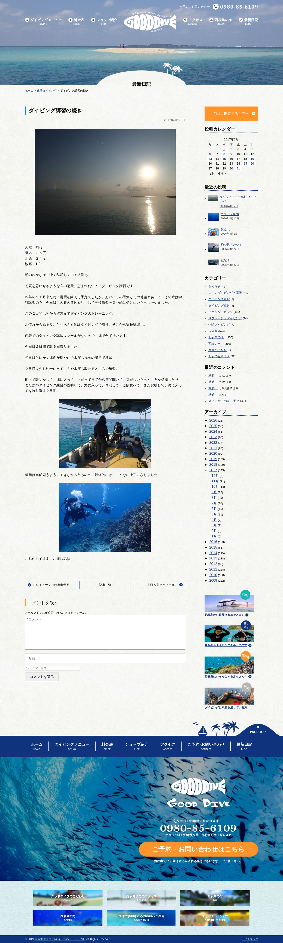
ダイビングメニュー (43, 22)
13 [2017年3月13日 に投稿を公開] (210, 159)
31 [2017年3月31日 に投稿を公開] (238, 168)
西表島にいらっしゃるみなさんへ (229, 664)
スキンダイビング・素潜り (226, 292)
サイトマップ (250, 939)
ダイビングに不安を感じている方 (229, 695)
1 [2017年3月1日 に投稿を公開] (224, 149)
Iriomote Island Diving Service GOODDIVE (59, 939)
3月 (214, 525)
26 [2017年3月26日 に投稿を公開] (252, 163)
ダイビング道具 (219, 305)
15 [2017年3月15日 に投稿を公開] (224, 159)
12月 (215, 475)
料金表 (76, 22)
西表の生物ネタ (219, 356)
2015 (213, 547)
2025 (213, 426)
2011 (213, 569)
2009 (213, 580)
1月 (214, 536)
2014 (213, 553)
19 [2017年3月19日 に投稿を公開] (252, 159)
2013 (213, 558)
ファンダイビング (220, 312)
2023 (213, 437)
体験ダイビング (219, 324)
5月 (214, 514)
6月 (214, 509)
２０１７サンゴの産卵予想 (51, 585)
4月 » (222, 173)
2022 (213, 442)
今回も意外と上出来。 (162, 585)
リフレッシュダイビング (225, 318)
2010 (213, 575)
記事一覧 (105, 585)
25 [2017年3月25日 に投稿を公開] (245, 163)
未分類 (213, 331)
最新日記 (248, 22)
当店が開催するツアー (231, 113)
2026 (213, 420)
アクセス (192, 22)
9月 (214, 492)
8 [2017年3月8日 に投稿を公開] (224, 154)
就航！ (213, 375)
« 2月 (211, 173)
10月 (215, 486)
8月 (214, 497)
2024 (213, 431)
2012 (213, 564)
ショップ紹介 (104, 22)
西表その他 (216, 337)
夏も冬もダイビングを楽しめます (229, 633)
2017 (213, 470)
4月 (214, 520)
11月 (215, 481)
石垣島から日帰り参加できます (229, 602)
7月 (214, 503)
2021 (213, 448)
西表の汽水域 (217, 350)
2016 (213, 542)
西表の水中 (216, 343)
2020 (213, 453)
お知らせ (214, 286)
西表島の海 (220, 22)
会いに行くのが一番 (222, 401)
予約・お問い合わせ (195, 6)
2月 (214, 531)
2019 (213, 459)
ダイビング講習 (219, 299)
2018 (213, 464)
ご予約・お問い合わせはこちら (198, 849)
